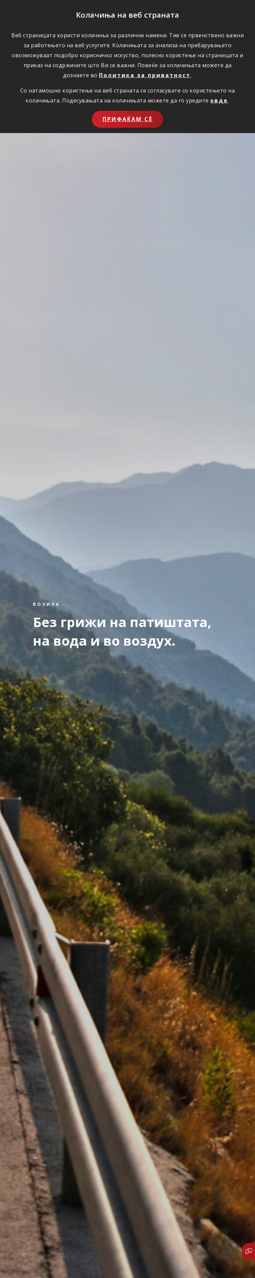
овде (219, 100)
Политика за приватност (145, 75)
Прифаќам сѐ (128, 119)
